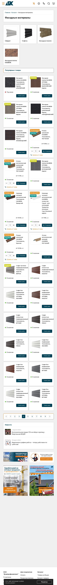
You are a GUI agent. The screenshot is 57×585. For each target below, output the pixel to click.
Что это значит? (10, 583)
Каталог (14, 12)
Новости (8, 425)
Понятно (44, 582)
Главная (7, 12)
